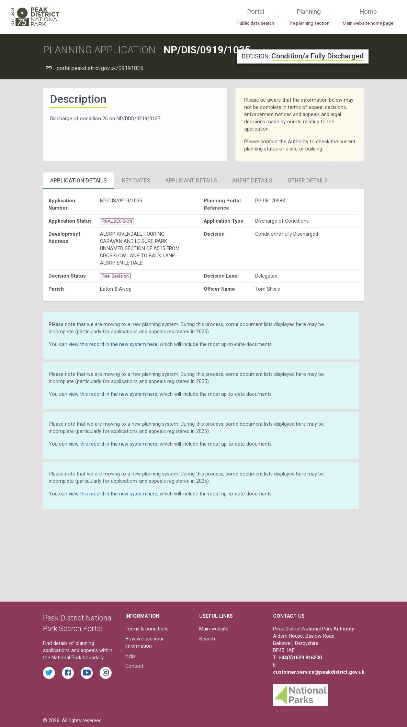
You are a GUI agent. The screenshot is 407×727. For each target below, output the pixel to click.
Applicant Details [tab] (191, 180)
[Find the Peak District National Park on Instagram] (106, 673)
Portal (255, 17)
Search (207, 638)
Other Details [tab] (307, 180)
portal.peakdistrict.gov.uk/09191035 (100, 68)
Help (130, 656)
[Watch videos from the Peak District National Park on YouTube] (87, 673)
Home (368, 17)
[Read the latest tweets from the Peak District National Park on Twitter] (49, 673)
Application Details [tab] (78, 180)
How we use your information (144, 642)
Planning (308, 17)
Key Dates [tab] (136, 180)
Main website (213, 628)
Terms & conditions (147, 628)
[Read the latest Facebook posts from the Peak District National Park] (68, 673)
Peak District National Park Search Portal (78, 623)
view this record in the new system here (113, 344)
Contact (134, 666)
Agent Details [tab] (252, 180)
